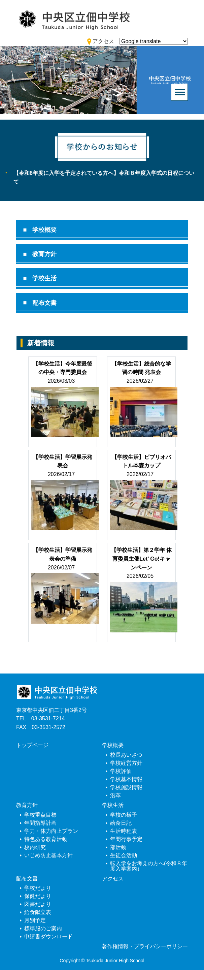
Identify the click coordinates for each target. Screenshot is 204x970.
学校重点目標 (40, 815)
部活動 (118, 847)
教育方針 (44, 254)
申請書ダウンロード (48, 936)
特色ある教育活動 (45, 839)
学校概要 (44, 229)
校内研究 (35, 847)
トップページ (32, 745)
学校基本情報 (126, 779)
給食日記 (121, 823)
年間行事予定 (126, 839)
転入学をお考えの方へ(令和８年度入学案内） (148, 866)
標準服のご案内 (43, 928)
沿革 (115, 795)
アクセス (113, 878)
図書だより (37, 904)
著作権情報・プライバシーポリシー (145, 946)
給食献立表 (37, 912)
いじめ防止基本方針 (48, 855)
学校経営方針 (126, 763)
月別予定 (35, 920)
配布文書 (44, 303)
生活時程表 (123, 831)
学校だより (37, 888)
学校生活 (44, 278)
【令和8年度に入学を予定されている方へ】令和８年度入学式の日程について (103, 177)
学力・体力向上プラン (51, 831)
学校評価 (121, 771)
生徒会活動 (123, 855)
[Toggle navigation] (179, 92)
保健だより (37, 896)
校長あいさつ (126, 755)
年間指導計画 (40, 823)
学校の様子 (123, 815)
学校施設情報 (126, 787)
